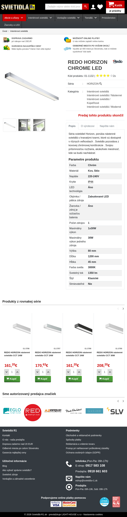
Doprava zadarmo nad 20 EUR (17, 444)
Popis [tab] (72, 126)
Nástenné (116, 95)
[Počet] (12, 372)
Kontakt (6, 435)
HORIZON (94, 83)
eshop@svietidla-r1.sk (86, 480)
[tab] (72, 126)
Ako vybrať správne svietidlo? (17, 470)
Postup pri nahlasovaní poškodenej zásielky (87, 448)
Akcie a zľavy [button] (14, 18)
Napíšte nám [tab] (107, 126)
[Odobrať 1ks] (6, 372)
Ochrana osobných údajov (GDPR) (83, 452)
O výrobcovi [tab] (87, 126)
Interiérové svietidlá (19, 31)
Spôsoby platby (73, 439)
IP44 (90, 181)
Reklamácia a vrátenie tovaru (80, 444)
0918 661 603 (91, 471)
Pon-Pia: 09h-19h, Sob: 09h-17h (91, 489)
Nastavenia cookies (93, 514)
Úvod (4, 31)
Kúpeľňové (93, 103)
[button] (119, 308)
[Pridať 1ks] (17, 372)
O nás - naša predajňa (13, 439)
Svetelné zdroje (10, 474)
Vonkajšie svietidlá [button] (69, 18)
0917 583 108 (90, 465)
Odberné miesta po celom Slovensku (20, 448)
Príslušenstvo (109, 18)
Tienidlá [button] (91, 18)
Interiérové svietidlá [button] (40, 18)
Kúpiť (12, 378)
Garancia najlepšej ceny (14, 452)
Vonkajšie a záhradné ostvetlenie (18, 479)
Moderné (116, 106)
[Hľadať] (85, 6)
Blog (4, 466)
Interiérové (98, 91)
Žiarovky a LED (12, 25)
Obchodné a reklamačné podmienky (84, 435)
